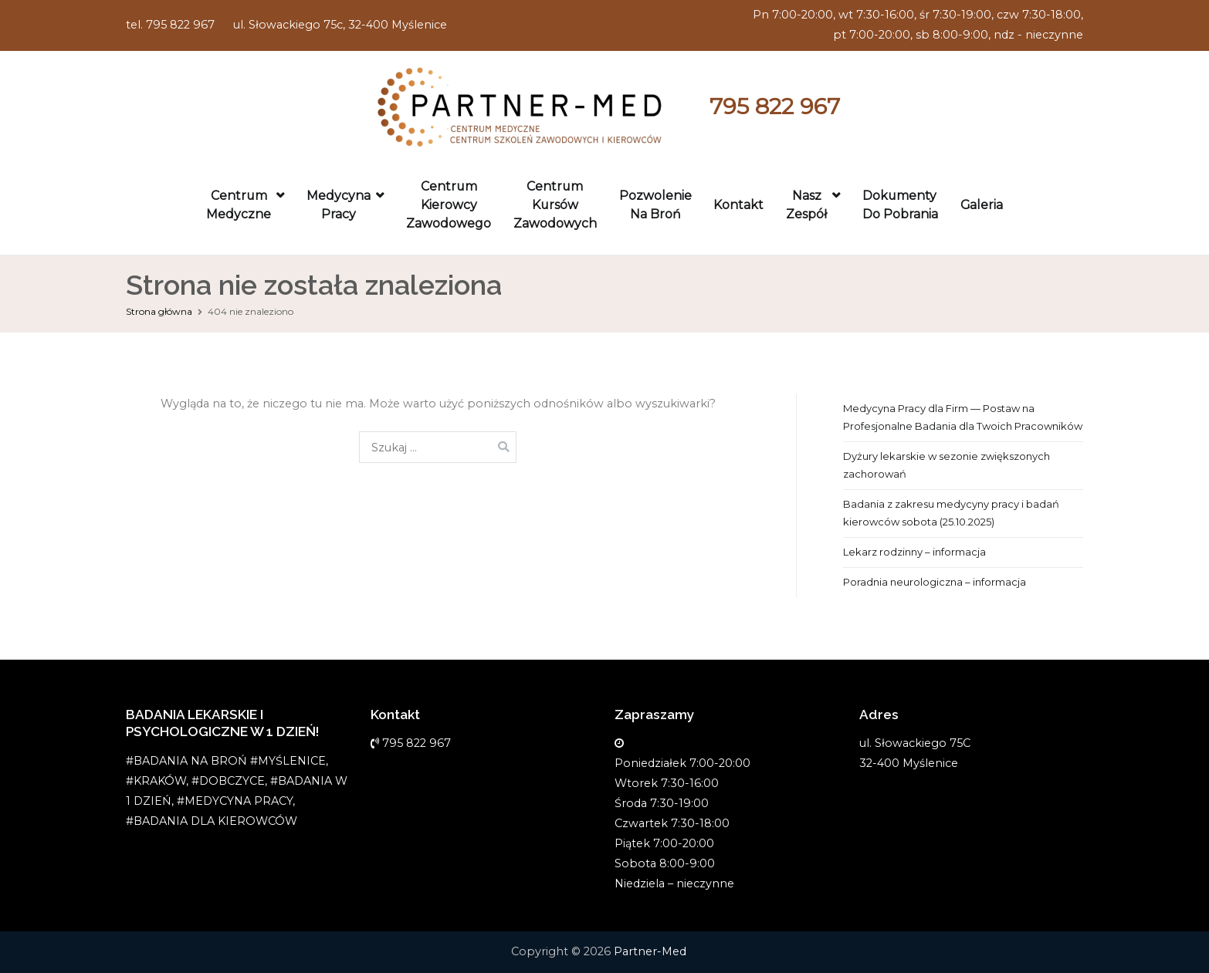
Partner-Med (650, 951)
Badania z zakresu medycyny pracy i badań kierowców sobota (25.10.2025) (951, 513)
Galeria (981, 205)
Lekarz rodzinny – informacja (914, 552)
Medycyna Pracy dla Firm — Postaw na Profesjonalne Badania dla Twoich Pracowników (962, 417)
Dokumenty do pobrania (900, 204)
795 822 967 (774, 106)
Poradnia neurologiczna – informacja (934, 582)
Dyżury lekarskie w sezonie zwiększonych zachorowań (946, 465)
